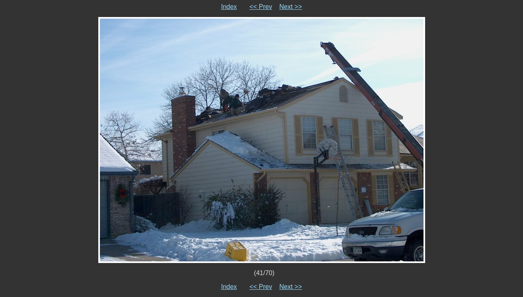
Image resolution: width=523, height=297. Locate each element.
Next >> (290, 6)
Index (229, 6)
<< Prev (261, 6)
